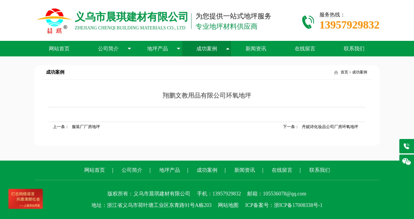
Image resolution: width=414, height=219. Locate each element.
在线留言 (305, 49)
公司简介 (114, 49)
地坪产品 (164, 49)
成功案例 (213, 49)
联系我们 (354, 49)
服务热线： (349, 22)
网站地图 (228, 205)
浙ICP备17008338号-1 (298, 205)
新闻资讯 (256, 49)
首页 (344, 72)
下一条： (320, 127)
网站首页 (59, 49)
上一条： (76, 127)
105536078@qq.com (284, 194)
